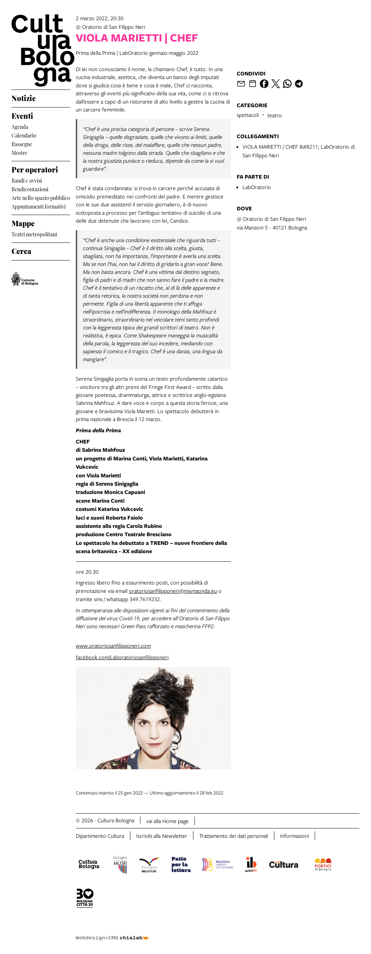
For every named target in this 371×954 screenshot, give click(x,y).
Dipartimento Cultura (100, 835)
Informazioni (294, 835)
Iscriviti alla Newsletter (161, 835)
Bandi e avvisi (27, 180)
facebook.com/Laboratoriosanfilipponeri (122, 657)
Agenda (20, 126)
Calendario (24, 135)
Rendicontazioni (30, 188)
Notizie (24, 97)
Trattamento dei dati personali (233, 835)
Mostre (19, 152)
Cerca (21, 250)
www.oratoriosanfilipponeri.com (113, 645)
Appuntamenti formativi (39, 206)
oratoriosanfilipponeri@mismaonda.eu (173, 590)
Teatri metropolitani (34, 234)
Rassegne (22, 143)
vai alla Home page (167, 820)
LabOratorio (257, 187)
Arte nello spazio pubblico (41, 197)
